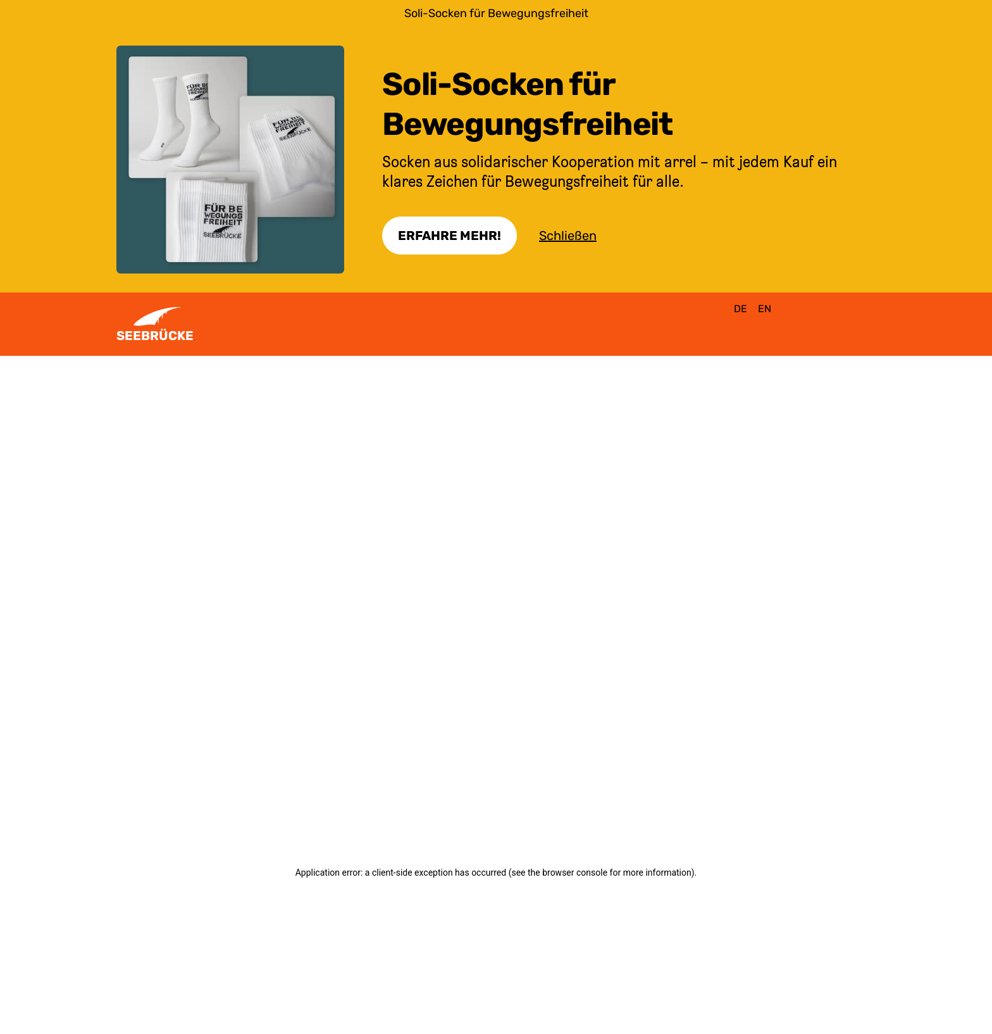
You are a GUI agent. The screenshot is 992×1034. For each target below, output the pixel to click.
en (764, 309)
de (740, 309)
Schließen (568, 235)
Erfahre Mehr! (449, 235)
